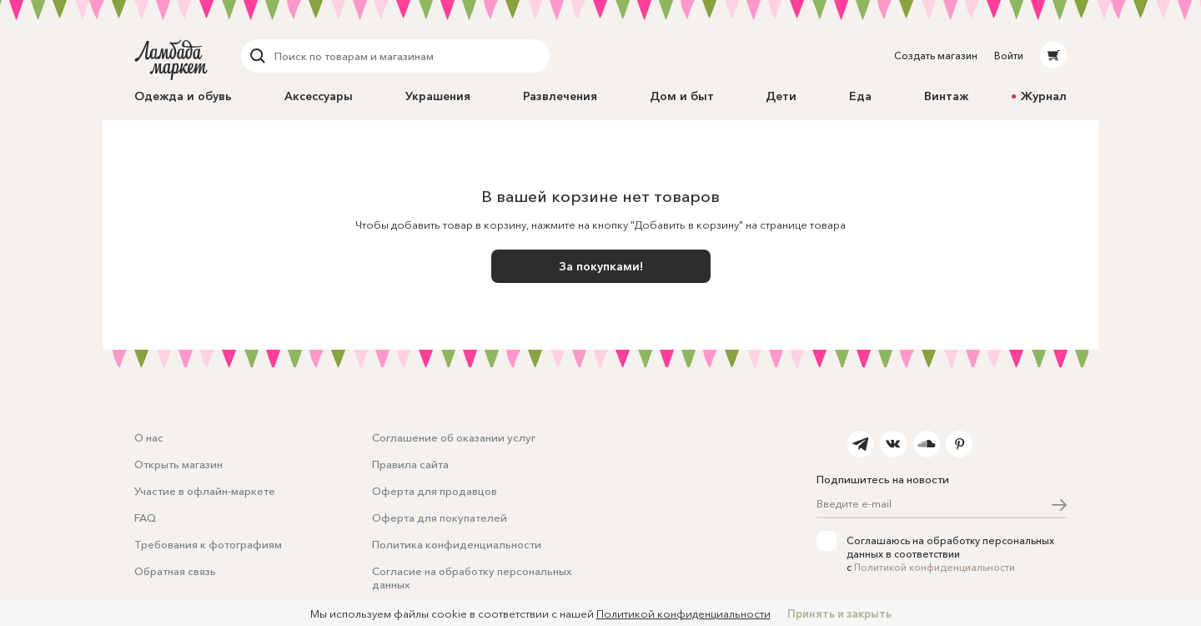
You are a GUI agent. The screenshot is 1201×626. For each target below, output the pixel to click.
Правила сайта (410, 464)
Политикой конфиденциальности (934, 567)
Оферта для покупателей (439, 517)
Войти (1008, 55)
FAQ (145, 517)
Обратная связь (175, 571)
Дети (781, 95)
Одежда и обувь (183, 95)
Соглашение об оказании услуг (453, 437)
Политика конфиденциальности (456, 544)
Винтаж (946, 95)
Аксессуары (318, 95)
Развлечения (560, 95)
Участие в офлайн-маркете (204, 490)
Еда (860, 95)
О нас (148, 437)
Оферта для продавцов (434, 490)
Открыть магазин (178, 464)
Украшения (437, 95)
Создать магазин (935, 55)
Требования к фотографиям (208, 544)
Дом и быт (682, 95)
